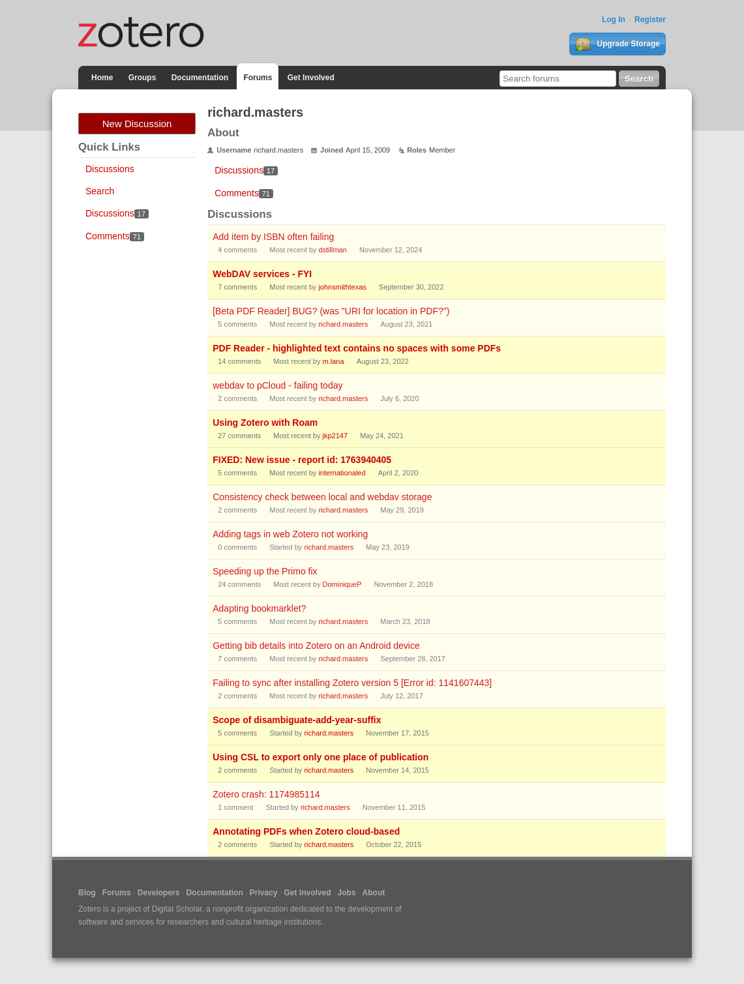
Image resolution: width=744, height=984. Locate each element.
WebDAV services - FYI (262, 274)
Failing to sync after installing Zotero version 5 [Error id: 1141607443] (352, 683)
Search (99, 191)
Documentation (199, 77)
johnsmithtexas (342, 287)
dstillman (332, 250)
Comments (114, 236)
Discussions (109, 169)
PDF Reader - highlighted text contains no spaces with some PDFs (357, 348)
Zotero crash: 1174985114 (266, 794)
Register (650, 19)
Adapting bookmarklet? (259, 608)
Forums (257, 77)
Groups (142, 77)
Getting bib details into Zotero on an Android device (316, 645)
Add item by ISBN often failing (273, 236)
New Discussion (137, 123)
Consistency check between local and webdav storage (322, 497)
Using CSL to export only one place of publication (320, 757)
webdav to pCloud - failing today (277, 385)
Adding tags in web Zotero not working (290, 534)
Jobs (347, 892)
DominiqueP (342, 584)
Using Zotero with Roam (265, 422)
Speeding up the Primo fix (265, 571)
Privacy (264, 892)
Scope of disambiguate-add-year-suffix (297, 720)
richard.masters (343, 324)
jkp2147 (335, 436)
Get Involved (311, 77)
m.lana (333, 361)
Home (102, 77)
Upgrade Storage (617, 44)
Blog (87, 892)
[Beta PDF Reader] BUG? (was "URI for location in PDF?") (331, 311)
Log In (613, 19)
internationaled (341, 473)
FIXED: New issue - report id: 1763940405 (302, 460)
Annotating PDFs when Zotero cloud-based (306, 831)
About (374, 892)
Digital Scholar (177, 909)
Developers (159, 892)
